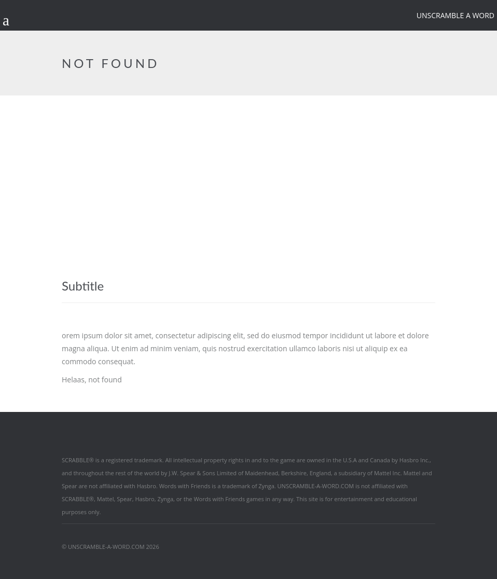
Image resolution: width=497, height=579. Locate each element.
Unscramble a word (455, 15)
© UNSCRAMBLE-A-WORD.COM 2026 (110, 546)
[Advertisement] (248, 173)
